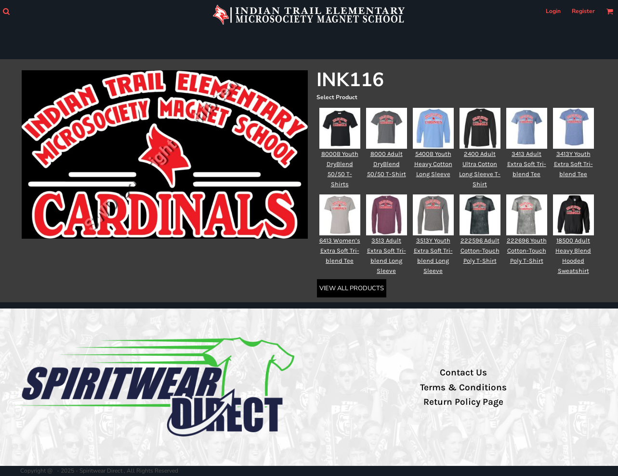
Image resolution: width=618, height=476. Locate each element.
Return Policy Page (463, 402)
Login (553, 11)
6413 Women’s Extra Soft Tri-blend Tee (339, 250)
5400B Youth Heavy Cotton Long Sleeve (433, 164)
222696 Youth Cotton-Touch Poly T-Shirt (527, 250)
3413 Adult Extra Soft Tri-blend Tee (526, 164)
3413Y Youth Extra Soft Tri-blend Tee (573, 164)
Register (583, 11)
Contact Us (463, 372)
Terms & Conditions (463, 387)
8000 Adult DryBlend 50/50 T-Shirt (386, 164)
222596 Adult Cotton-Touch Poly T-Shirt (480, 250)
